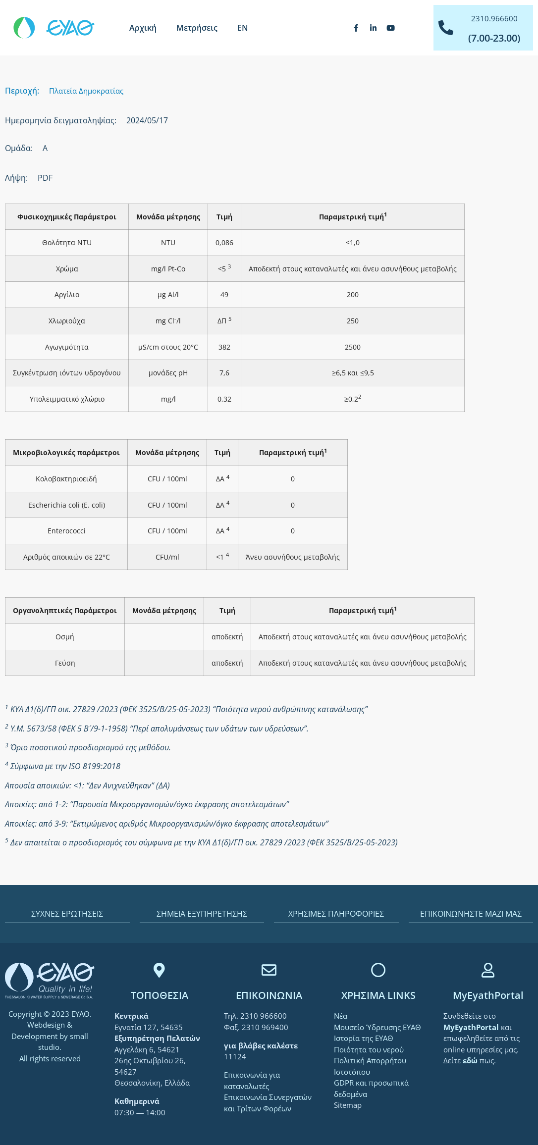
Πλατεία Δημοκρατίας (86, 91)
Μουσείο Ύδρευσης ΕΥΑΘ (377, 1027)
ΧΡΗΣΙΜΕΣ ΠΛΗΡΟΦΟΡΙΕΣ (336, 913)
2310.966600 (494, 18)
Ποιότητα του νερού (369, 1049)
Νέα (340, 1016)
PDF (45, 177)
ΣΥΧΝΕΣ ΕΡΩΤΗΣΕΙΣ (67, 913)
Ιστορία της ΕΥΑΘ (363, 1038)
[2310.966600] (445, 27)
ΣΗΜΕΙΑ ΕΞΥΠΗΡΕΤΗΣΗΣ (202, 913)
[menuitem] (242, 27)
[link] (472, 1027)
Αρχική (143, 27)
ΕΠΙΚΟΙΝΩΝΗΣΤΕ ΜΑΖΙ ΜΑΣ (471, 913)
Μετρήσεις (196, 27)
